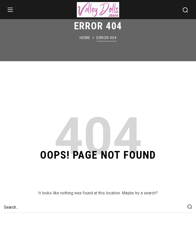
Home (85, 38)
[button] (185, 10)
